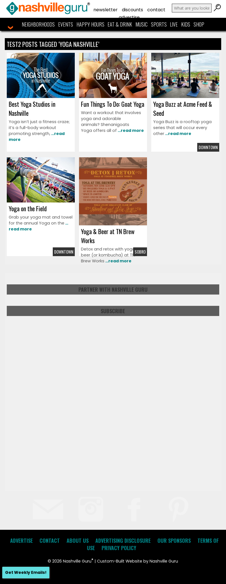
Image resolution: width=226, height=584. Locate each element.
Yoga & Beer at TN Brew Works (108, 236)
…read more (130, 130)
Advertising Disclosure (123, 540)
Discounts (132, 9)
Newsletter (105, 9)
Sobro (140, 252)
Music (141, 24)
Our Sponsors (174, 540)
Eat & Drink (119, 24)
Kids (185, 24)
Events (65, 24)
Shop (199, 24)
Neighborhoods (38, 24)
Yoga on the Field (28, 208)
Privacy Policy (119, 548)
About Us (78, 540)
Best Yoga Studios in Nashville (32, 108)
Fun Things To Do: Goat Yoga (112, 103)
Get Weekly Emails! (26, 572)
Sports (159, 24)
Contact (156, 9)
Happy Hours (90, 24)
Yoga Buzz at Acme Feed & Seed (182, 108)
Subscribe (113, 311)
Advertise (129, 17)
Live (174, 24)
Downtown (208, 147)
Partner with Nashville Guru (113, 289)
